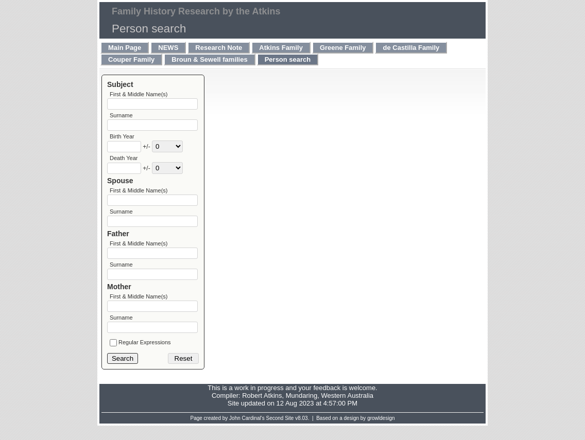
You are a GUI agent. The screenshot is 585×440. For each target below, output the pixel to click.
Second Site (280, 432)
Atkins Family (281, 47)
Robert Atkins (262, 410)
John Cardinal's (247, 432)
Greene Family (343, 47)
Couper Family (131, 59)
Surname (121, 117)
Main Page (124, 47)
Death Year (123, 162)
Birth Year (122, 139)
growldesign (380, 432)
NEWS (168, 47)
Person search (288, 59)
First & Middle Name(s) (138, 94)
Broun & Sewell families (209, 59)
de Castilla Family (411, 47)
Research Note (218, 47)
